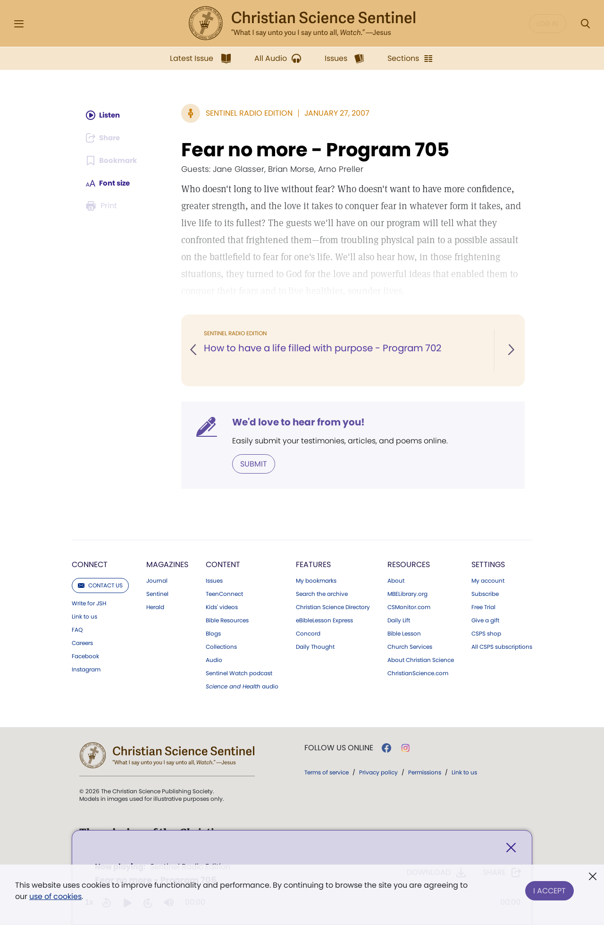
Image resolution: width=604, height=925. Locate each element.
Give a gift (485, 620)
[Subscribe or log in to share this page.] (105, 138)
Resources (408, 564)
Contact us (100, 585)
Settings (488, 564)
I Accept (549, 888)
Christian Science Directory (333, 607)
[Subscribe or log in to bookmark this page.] (113, 160)
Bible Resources (227, 620)
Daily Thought (315, 646)
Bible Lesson (404, 633)
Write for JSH (89, 603)
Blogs (213, 633)
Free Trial (483, 607)
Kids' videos (222, 607)
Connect (90, 564)
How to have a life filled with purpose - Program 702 (325, 348)
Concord (308, 633)
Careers (82, 642)
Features (313, 564)
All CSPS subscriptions (501, 646)
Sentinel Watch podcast (239, 673)
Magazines (167, 564)
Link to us (84, 616)
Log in (547, 23)
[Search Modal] (585, 23)
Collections (221, 646)
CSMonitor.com (408, 607)
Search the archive (322, 593)
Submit (253, 463)
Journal (157, 580)
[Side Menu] (19, 23)
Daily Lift (398, 620)
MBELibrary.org (407, 593)
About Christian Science (420, 659)
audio (242, 686)
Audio (214, 659)
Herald (155, 607)
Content (223, 564)
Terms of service (326, 772)
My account (487, 580)
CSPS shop (486, 633)
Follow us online (338, 747)
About (395, 580)
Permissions (424, 772)
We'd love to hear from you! (298, 422)
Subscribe (485, 593)
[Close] (511, 848)
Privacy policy (378, 772)
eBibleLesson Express (324, 620)
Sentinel (157, 593)
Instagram (86, 669)
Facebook (85, 656)
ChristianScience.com (417, 673)
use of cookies (55, 896)
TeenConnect (224, 593)
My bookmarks (316, 580)
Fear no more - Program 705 (315, 149)
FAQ (77, 629)
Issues (214, 580)
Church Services (409, 646)
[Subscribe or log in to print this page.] (102, 206)
